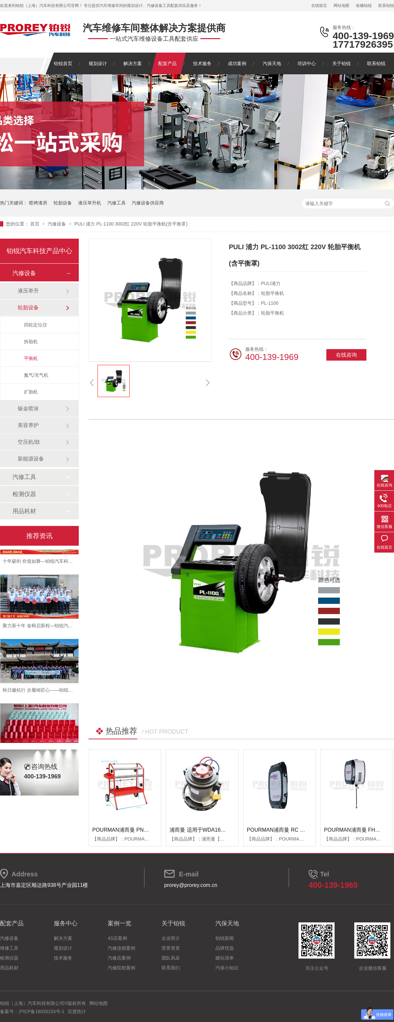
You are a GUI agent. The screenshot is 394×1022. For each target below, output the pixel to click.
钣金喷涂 (28, 408)
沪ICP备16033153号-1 (41, 1011)
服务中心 (65, 923)
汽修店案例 (119, 958)
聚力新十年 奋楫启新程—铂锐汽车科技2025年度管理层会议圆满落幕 (73, 627)
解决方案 (132, 63)
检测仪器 (24, 494)
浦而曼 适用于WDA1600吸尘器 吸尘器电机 (219, 830)
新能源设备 (31, 459)
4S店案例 (117, 938)
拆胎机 (31, 341)
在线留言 (319, 5)
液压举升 (28, 291)
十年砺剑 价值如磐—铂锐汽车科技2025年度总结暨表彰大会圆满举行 (73, 562)
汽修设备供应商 (148, 202)
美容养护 (28, 425)
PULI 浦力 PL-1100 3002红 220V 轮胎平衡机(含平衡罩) (130, 223)
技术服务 (202, 63)
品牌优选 (224, 948)
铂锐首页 (63, 63)
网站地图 (341, 5)
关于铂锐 (341, 63)
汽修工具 (116, 202)
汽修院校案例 (121, 967)
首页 (35, 223)
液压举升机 (89, 202)
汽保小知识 (226, 967)
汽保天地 (272, 63)
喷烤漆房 (38, 202)
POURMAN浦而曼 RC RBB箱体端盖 (289, 830)
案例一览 (119, 923)
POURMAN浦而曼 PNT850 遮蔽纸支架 (137, 830)
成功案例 (237, 63)
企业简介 (171, 938)
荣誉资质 (171, 948)
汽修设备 (57, 223)
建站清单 (224, 958)
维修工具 (9, 948)
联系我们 (171, 967)
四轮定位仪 (35, 324)
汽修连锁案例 (121, 948)
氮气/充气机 (36, 375)
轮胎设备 (63, 202)
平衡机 (31, 358)
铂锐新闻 (224, 938)
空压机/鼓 (29, 442)
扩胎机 (31, 391)
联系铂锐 (386, 5)
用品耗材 (24, 511)
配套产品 (167, 63)
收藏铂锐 (364, 5)
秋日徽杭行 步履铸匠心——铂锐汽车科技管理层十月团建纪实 (65, 691)
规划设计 (98, 63)
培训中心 (306, 63)
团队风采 (171, 958)
